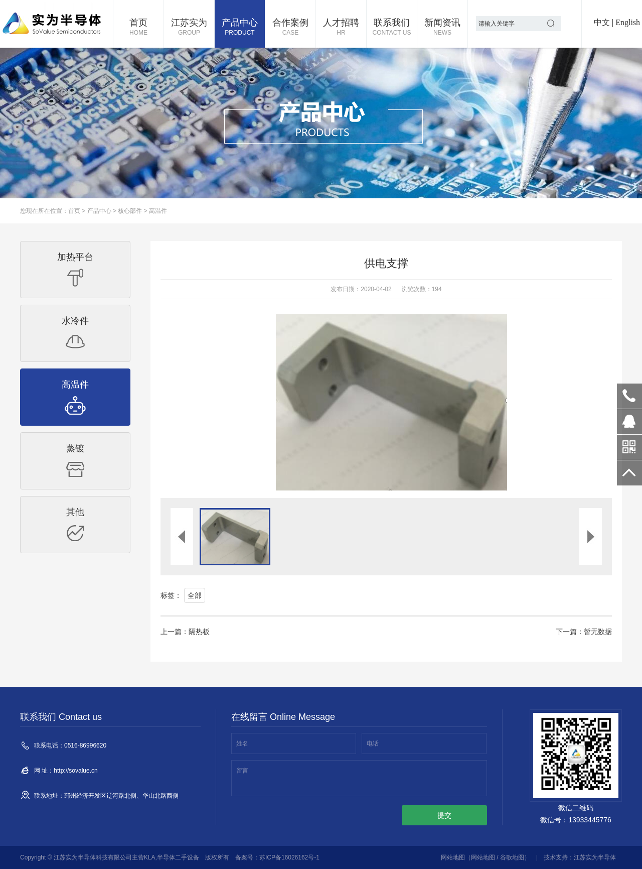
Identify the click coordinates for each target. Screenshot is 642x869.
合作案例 (290, 28)
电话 (373, 743)
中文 (602, 22)
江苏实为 (189, 28)
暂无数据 (598, 632)
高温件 (158, 210)
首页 (138, 28)
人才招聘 (341, 28)
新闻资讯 (442, 28)
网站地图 (453, 857)
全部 (195, 595)
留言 (242, 770)
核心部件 (130, 210)
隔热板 (199, 632)
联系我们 (392, 28)
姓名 (242, 743)
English (627, 22)
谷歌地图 (512, 857)
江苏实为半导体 (595, 857)
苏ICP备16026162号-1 (289, 857)
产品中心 (240, 28)
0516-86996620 (629, 396)
